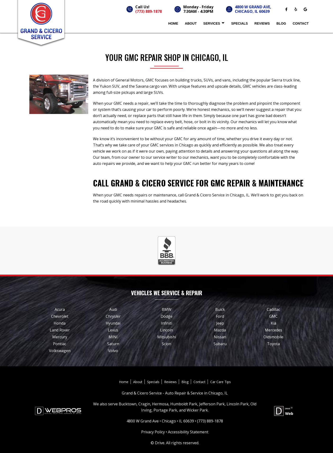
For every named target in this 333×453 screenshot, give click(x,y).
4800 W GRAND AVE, (253, 6)
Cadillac (273, 309)
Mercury (59, 337)
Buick (220, 309)
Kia (273, 323)
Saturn (113, 343)
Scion (166, 343)
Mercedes (273, 330)
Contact (301, 23)
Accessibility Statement (188, 432)
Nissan (220, 337)
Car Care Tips (220, 382)
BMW (166, 309)
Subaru (220, 343)
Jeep (220, 323)
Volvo (113, 350)
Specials (239, 23)
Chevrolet (59, 316)
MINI (113, 337)
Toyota (273, 343)
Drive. (160, 442)
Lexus (113, 330)
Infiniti (166, 323)
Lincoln (166, 330)
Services (214, 23)
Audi (113, 309)
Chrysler (113, 316)
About (191, 23)
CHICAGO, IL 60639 (252, 11)
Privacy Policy (153, 432)
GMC (273, 316)
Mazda (220, 330)
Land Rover (60, 330)
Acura (60, 309)
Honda (60, 323)
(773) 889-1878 (148, 11)
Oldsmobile (273, 337)
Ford (220, 316)
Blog (281, 23)
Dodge (166, 316)
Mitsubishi (166, 337)
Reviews (262, 23)
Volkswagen (59, 350)
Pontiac (59, 343)
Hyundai (113, 323)
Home (173, 23)
